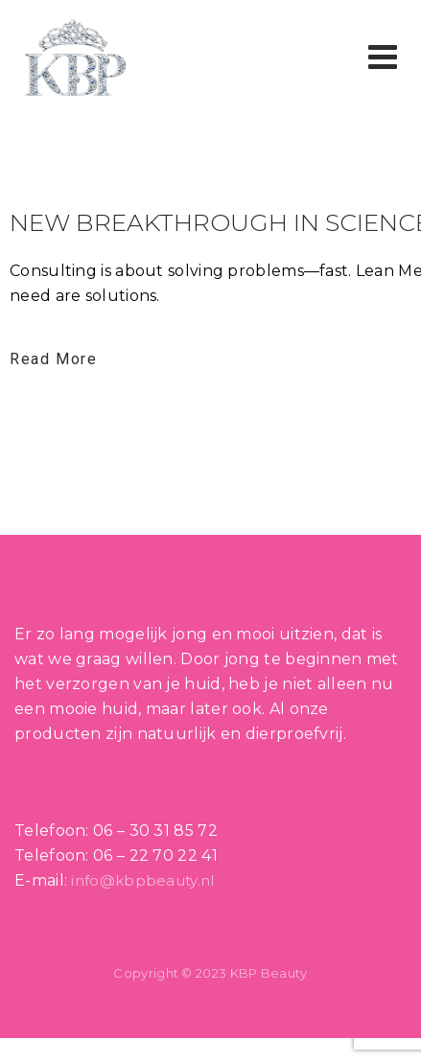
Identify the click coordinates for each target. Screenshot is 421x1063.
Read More (53, 359)
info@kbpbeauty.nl (142, 880)
